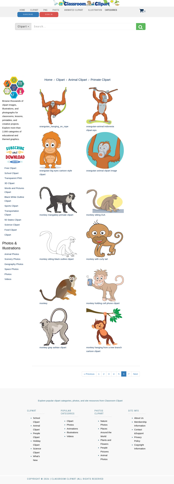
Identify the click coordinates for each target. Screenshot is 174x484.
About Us (139, 418)
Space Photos (11, 269)
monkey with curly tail (97, 259)
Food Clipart (10, 230)
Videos (7, 279)
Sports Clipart (11, 206)
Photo (56, 10)
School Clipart (11, 173)
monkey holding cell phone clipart (103, 303)
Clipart (34, 10)
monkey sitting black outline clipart (57, 259)
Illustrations (72, 432)
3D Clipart (9, 183)
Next (135, 374)
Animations (72, 428)
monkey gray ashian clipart (53, 347)
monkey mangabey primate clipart (56, 215)
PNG (45, 10)
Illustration (95, 10)
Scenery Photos (12, 259)
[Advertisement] (87, 53)
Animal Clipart (77, 79)
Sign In (49, 14)
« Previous (89, 374)
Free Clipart (10, 168)
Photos (8, 274)
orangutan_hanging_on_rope (54, 126)
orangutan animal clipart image (101, 170)
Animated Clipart (73, 10)
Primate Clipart (100, 79)
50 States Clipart (12, 219)
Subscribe (28, 14)
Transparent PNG (13, 178)
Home (22, 10)
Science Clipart (12, 224)
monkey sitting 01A (95, 215)
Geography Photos (13, 264)
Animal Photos (11, 254)
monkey (44, 303)
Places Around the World (106, 432)
